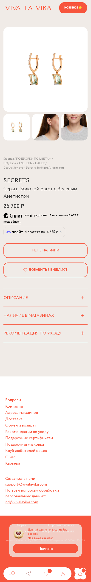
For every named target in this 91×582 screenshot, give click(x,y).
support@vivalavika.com (26, 484)
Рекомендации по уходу (26, 432)
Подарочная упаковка (24, 445)
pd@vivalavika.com (21, 502)
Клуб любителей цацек (26, 451)
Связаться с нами (20, 479)
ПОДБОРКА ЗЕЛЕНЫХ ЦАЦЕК (24, 163)
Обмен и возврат (20, 425)
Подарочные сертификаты (29, 438)
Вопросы (13, 400)
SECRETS (16, 180)
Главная (8, 159)
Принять (45, 548)
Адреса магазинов (21, 413)
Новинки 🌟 (73, 8)
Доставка (14, 419)
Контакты (14, 406)
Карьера (12, 463)
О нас (10, 457)
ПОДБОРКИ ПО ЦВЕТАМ (33, 159)
